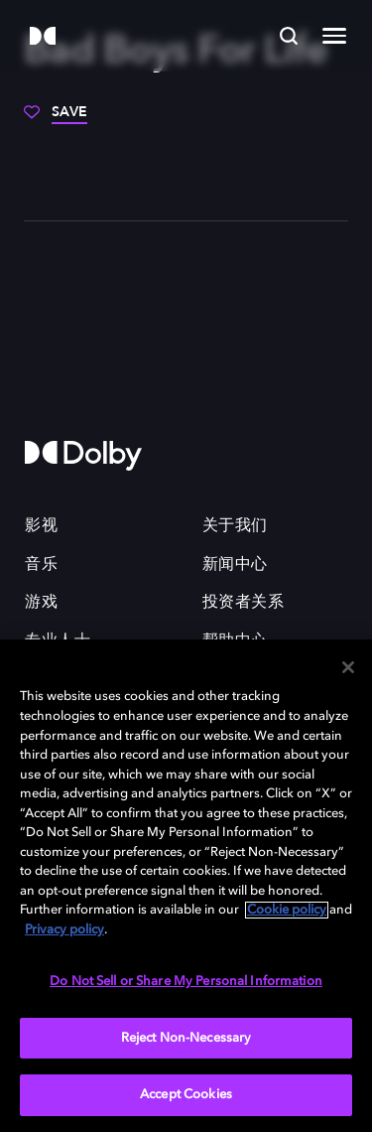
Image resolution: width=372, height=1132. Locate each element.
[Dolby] (43, 37)
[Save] (55, 119)
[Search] (288, 36)
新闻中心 (235, 565)
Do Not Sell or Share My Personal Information (186, 981)
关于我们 (235, 526)
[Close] (348, 667)
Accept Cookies (186, 1094)
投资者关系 (243, 603)
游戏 (41, 603)
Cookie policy (286, 910)
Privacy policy (64, 929)
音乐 (41, 565)
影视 (41, 526)
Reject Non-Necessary (186, 1038)
